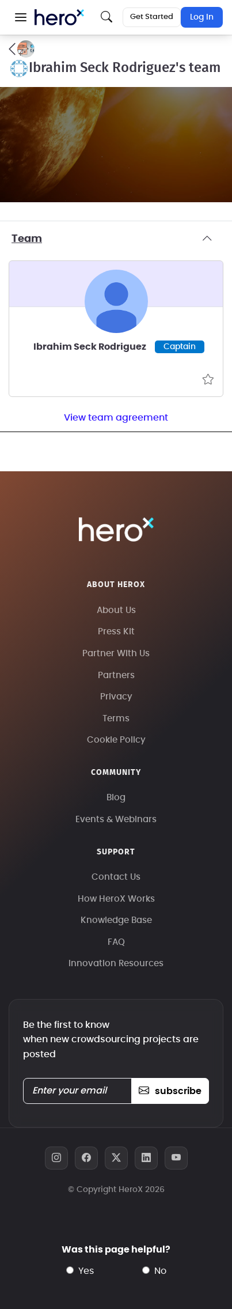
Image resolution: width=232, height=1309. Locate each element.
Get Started (151, 17)
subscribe (170, 1091)
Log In (202, 17)
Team (116, 239)
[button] (20, 17)
